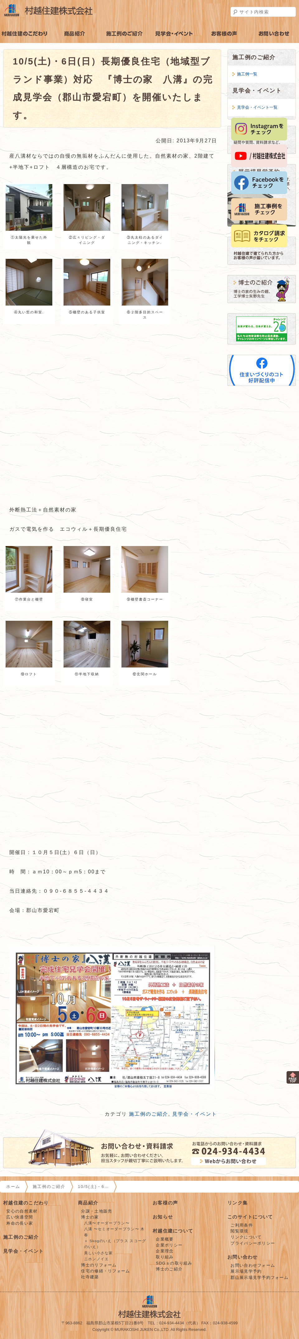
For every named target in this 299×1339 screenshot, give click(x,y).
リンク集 (237, 1202)
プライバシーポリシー (252, 1243)
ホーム (13, 1186)
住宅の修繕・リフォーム (105, 1271)
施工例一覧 (247, 74)
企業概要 (164, 1239)
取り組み (164, 1257)
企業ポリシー (169, 1245)
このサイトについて (250, 1216)
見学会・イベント (174, 33)
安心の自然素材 (21, 1211)
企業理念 (164, 1251)
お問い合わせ (242, 1257)
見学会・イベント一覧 (257, 107)
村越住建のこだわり (25, 33)
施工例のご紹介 (125, 33)
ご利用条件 (241, 1225)
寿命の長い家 (19, 1223)
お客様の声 (224, 33)
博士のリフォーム (98, 1265)
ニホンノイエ (96, 1259)
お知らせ (163, 1216)
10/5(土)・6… (93, 1186)
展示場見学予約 (246, 1271)
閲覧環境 (239, 1231)
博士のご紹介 (169, 1269)
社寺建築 (90, 1277)
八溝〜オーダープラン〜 (107, 1223)
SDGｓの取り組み (174, 1263)
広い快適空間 (19, 1217)
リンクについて (246, 1237)
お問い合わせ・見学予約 (274, 33)
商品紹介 (75, 33)
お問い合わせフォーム (252, 1265)
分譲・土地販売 (96, 1211)
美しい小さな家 (98, 1253)
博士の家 (90, 1217)
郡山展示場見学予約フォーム (259, 1277)
